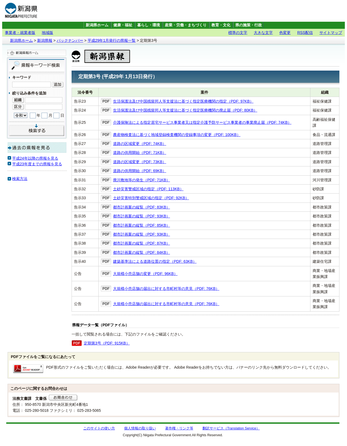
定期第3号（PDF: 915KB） (107, 343)
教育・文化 (220, 25)
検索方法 (19, 178)
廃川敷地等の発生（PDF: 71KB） (141, 180)
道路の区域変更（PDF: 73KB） (139, 162)
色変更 (285, 32)
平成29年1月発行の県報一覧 (112, 40)
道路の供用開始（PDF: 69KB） (139, 171)
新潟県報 (44, 40)
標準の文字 (237, 32)
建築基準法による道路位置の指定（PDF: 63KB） (155, 261)
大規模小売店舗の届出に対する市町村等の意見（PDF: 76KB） (166, 288)
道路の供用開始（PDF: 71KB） (139, 152)
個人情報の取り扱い (140, 428)
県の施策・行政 (248, 25)
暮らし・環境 (148, 25)
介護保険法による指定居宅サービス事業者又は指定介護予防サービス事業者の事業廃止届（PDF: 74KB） (202, 122)
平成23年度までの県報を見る (37, 164)
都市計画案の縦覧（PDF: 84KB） (141, 252)
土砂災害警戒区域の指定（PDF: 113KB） (148, 189)
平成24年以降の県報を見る (35, 158)
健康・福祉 (122, 25)
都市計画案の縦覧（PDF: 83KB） (141, 207)
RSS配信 (305, 32)
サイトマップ (330, 32)
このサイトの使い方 (99, 428)
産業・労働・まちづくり (186, 25)
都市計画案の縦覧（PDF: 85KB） (141, 225)
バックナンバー (70, 40)
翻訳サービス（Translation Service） (231, 428)
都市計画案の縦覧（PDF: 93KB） (141, 216)
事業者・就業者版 (20, 32)
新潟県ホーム (97, 25)
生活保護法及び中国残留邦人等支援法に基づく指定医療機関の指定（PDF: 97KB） (183, 101)
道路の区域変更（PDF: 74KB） (139, 143)
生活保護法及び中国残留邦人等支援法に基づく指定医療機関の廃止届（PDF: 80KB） (185, 110)
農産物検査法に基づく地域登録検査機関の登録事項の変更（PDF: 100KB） (176, 134)
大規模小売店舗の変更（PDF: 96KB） (145, 273)
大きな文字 (263, 32)
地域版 (47, 32)
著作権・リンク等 (179, 428)
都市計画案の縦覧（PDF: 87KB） (141, 243)
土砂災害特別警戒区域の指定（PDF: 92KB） (151, 198)
